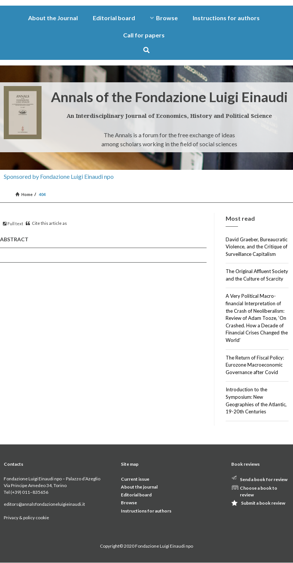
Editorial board (114, 17)
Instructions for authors (226, 17)
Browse (164, 17)
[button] (146, 50)
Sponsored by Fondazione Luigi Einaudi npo (59, 176)
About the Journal (53, 17)
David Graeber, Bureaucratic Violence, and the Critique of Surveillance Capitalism (256, 246)
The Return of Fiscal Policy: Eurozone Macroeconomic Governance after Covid (255, 365)
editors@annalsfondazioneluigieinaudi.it (44, 504)
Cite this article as (46, 223)
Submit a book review (263, 503)
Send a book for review (263, 479)
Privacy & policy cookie (26, 517)
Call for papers (144, 35)
